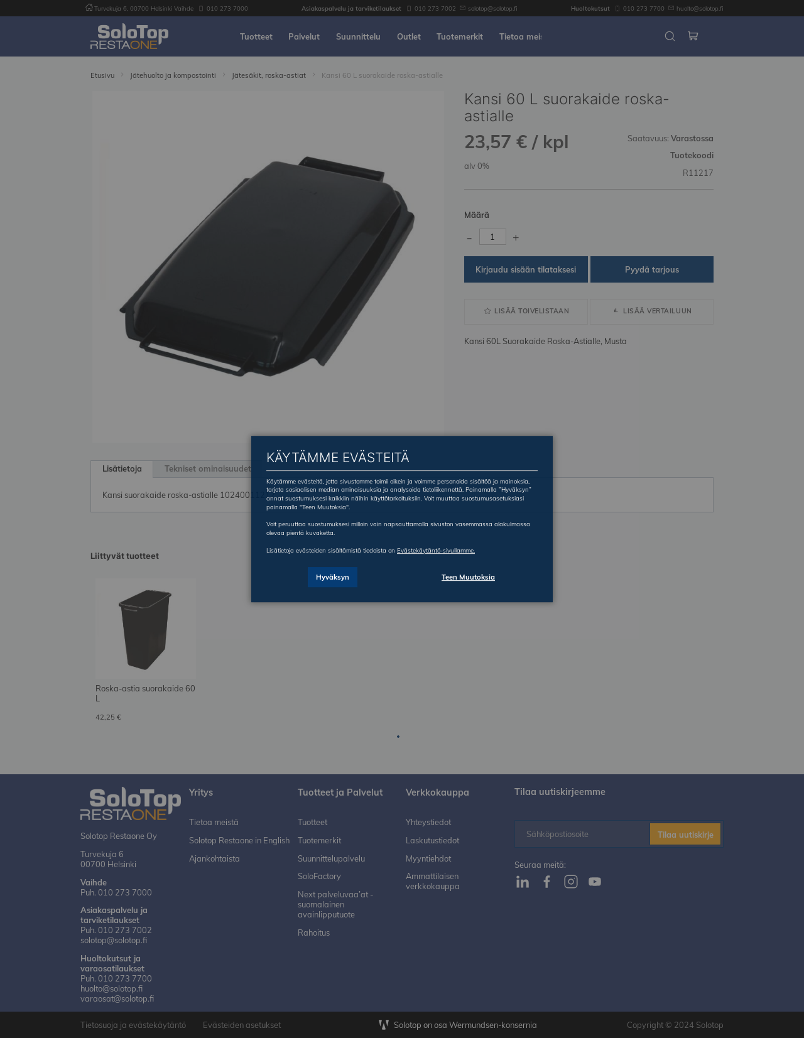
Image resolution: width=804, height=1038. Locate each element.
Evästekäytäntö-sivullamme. (436, 550)
